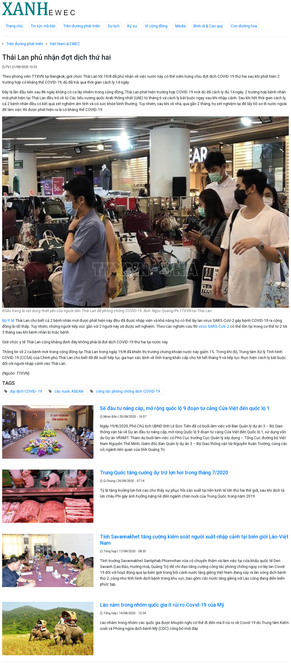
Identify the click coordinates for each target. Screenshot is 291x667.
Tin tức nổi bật (43, 26)
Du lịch (113, 26)
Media (180, 26)
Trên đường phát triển (81, 26)
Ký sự (132, 26)
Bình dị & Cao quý (208, 26)
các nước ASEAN (68, 391)
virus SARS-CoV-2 (214, 326)
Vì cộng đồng (156, 26)
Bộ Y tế (8, 320)
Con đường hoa (244, 26)
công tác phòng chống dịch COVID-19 (128, 391)
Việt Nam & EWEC (65, 43)
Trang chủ (14, 26)
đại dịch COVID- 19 (26, 391)
